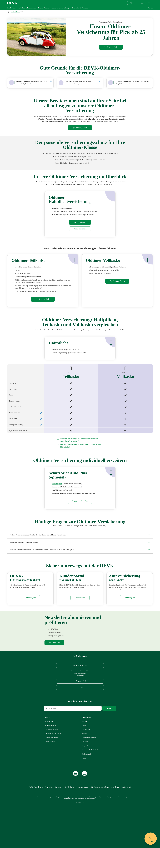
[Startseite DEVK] (12, 3)
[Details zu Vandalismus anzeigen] (41, 419)
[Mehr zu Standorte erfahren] (85, 767)
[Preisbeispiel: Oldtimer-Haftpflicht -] (50, 81)
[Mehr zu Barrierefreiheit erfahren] (126, 813)
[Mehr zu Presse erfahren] (84, 751)
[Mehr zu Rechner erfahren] (80, 228)
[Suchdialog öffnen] (132, 3)
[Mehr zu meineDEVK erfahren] (80, 623)
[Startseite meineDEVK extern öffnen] (145, 3)
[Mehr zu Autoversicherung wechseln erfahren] (129, 623)
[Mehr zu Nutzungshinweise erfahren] (83, 813)
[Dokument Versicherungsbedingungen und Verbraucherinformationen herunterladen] (80, 440)
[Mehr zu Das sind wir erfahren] (86, 755)
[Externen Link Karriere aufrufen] (84, 747)
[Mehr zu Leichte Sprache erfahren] (49, 767)
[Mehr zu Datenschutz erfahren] (49, 813)
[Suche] (58, 734)
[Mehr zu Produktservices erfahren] (51, 755)
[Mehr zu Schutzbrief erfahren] (57, 483)
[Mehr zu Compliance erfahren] (115, 813)
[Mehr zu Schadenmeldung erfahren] (50, 751)
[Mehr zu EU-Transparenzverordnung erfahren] (100, 813)
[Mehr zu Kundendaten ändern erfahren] (51, 763)
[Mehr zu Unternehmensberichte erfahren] (89, 763)
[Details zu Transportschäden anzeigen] (41, 413)
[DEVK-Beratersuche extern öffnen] (111, 47)
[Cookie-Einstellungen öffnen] (36, 813)
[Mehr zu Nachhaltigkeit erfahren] (86, 780)
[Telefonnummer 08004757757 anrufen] (80, 691)
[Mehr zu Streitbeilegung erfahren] (70, 813)
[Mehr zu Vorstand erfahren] (84, 759)
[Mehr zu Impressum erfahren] (58, 813)
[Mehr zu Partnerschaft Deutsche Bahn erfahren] (91, 775)
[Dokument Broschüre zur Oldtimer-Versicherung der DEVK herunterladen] (80, 445)
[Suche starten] (109, 734)
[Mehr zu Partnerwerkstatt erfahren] (30, 623)
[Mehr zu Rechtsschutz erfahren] (52, 759)
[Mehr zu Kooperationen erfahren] (86, 771)
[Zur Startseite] (8, 12)
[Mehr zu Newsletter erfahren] (54, 668)
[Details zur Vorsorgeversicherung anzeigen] (100, 81)
